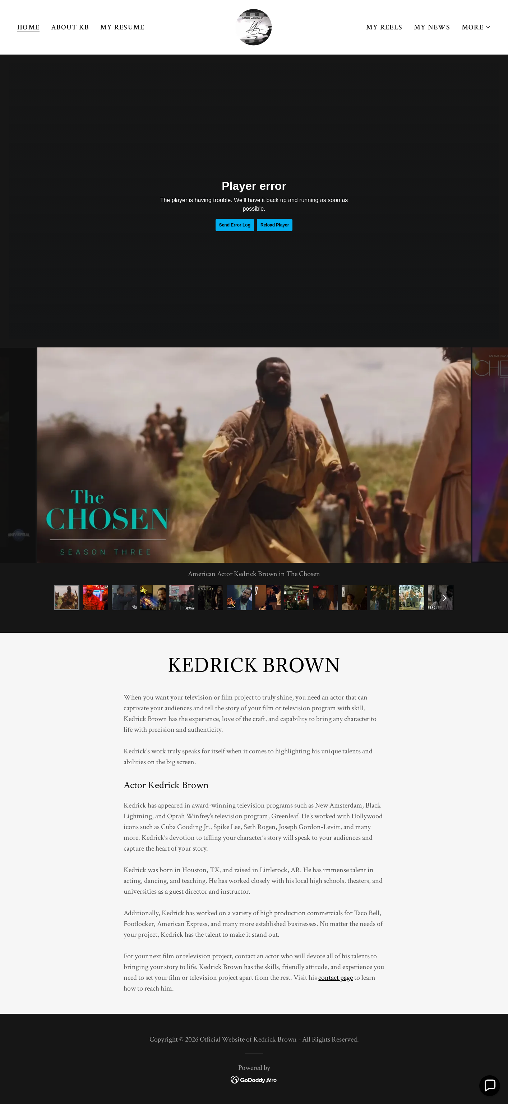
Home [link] (28, 27)
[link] (253, 26)
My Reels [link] (384, 27)
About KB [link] (70, 27)
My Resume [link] (122, 27)
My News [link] (432, 27)
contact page (335, 977)
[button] (476, 27)
